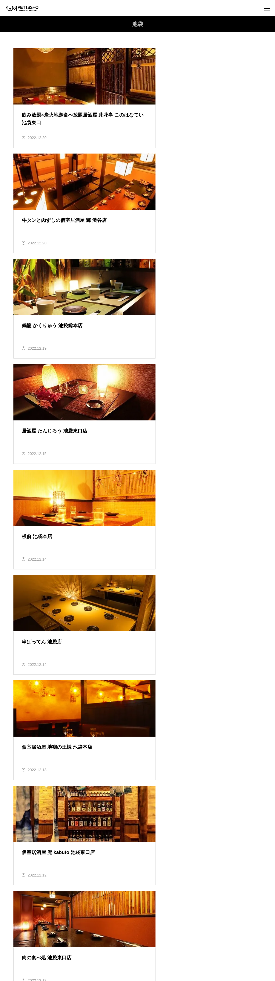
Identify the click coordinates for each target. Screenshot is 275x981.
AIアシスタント (165, 957)
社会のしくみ (34, 785)
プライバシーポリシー (148, 950)
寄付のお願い (189, 950)
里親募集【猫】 (32, 882)
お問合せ (133, 957)
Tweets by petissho (31, 609)
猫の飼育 (26, 866)
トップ (20, 950)
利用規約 (92, 950)
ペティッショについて (55, 950)
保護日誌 (26, 817)
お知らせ (26, 721)
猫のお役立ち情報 (38, 769)
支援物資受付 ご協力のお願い (236, 950)
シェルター (106, 957)
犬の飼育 (26, 850)
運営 (114, 950)
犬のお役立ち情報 (38, 753)
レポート (26, 801)
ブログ (24, 737)
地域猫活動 (28, 833)
